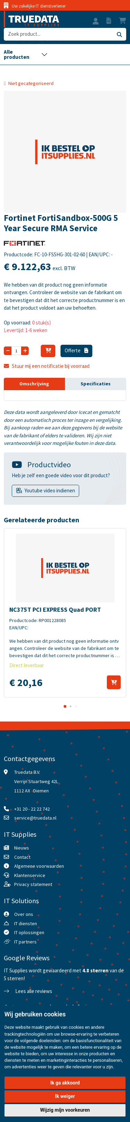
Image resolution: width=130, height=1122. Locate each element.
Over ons (23, 914)
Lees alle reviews (28, 991)
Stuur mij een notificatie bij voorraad (47, 366)
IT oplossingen (29, 932)
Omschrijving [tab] (34, 384)
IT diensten (25, 923)
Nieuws (21, 848)
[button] (95, 22)
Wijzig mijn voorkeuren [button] (65, 1110)
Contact (22, 857)
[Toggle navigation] (25, 54)
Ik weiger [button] (65, 1096)
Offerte (76, 350)
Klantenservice (29, 875)
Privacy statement (33, 884)
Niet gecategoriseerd (31, 83)
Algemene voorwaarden (39, 866)
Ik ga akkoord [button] (65, 1083)
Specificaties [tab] (96, 384)
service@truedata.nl (35, 818)
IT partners (25, 942)
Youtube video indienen (50, 490)
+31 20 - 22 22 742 (32, 809)
